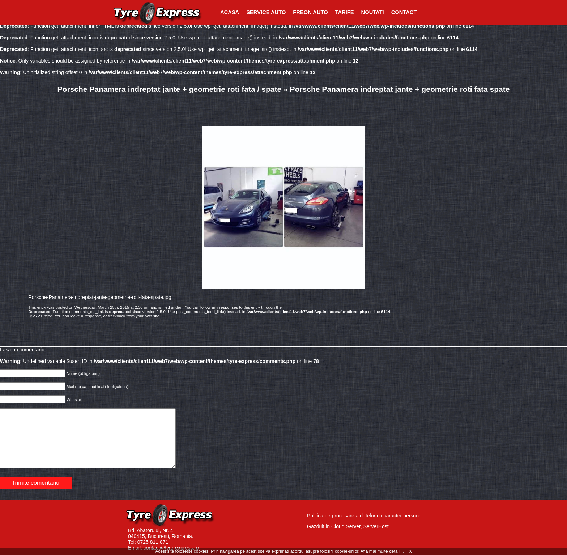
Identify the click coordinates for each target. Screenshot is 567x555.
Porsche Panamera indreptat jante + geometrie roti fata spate (400, 89)
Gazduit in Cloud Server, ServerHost (348, 526)
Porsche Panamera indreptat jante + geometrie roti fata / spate (169, 89)
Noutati (372, 12)
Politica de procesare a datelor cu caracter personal (365, 515)
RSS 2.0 (35, 316)
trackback (116, 316)
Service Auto (266, 12)
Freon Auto (310, 12)
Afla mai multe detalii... (383, 551)
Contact (404, 12)
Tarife (344, 12)
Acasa (229, 12)
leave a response (85, 316)
